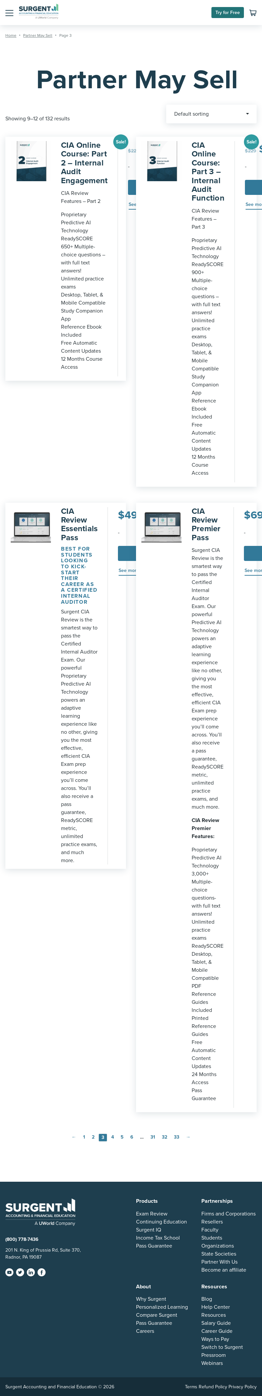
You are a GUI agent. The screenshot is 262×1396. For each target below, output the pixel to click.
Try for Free (227, 12)
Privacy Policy (242, 1387)
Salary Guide (216, 1323)
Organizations (217, 1246)
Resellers (212, 1221)
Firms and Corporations (228, 1213)
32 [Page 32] (164, 1137)
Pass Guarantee (154, 1246)
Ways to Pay (215, 1339)
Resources (213, 1315)
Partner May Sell (37, 35)
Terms (191, 1387)
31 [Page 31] (152, 1137)
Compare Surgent (156, 1315)
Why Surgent (151, 1299)
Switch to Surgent (222, 1347)
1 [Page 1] (84, 1137)
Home (10, 35)
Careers (145, 1331)
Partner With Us (219, 1262)
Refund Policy (213, 1387)
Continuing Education (161, 1221)
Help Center (215, 1307)
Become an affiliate (223, 1270)
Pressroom (213, 1355)
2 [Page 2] (93, 1137)
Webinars (212, 1363)
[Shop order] (211, 114)
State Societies (218, 1254)
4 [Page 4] (112, 1137)
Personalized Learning (162, 1307)
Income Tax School (158, 1238)
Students (211, 1238)
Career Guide (217, 1331)
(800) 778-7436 (22, 1239)
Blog (206, 1299)
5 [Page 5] (122, 1137)
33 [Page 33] (176, 1137)
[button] (9, 13)
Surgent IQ (148, 1230)
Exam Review (152, 1213)
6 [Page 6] (131, 1137)
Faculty (209, 1230)
